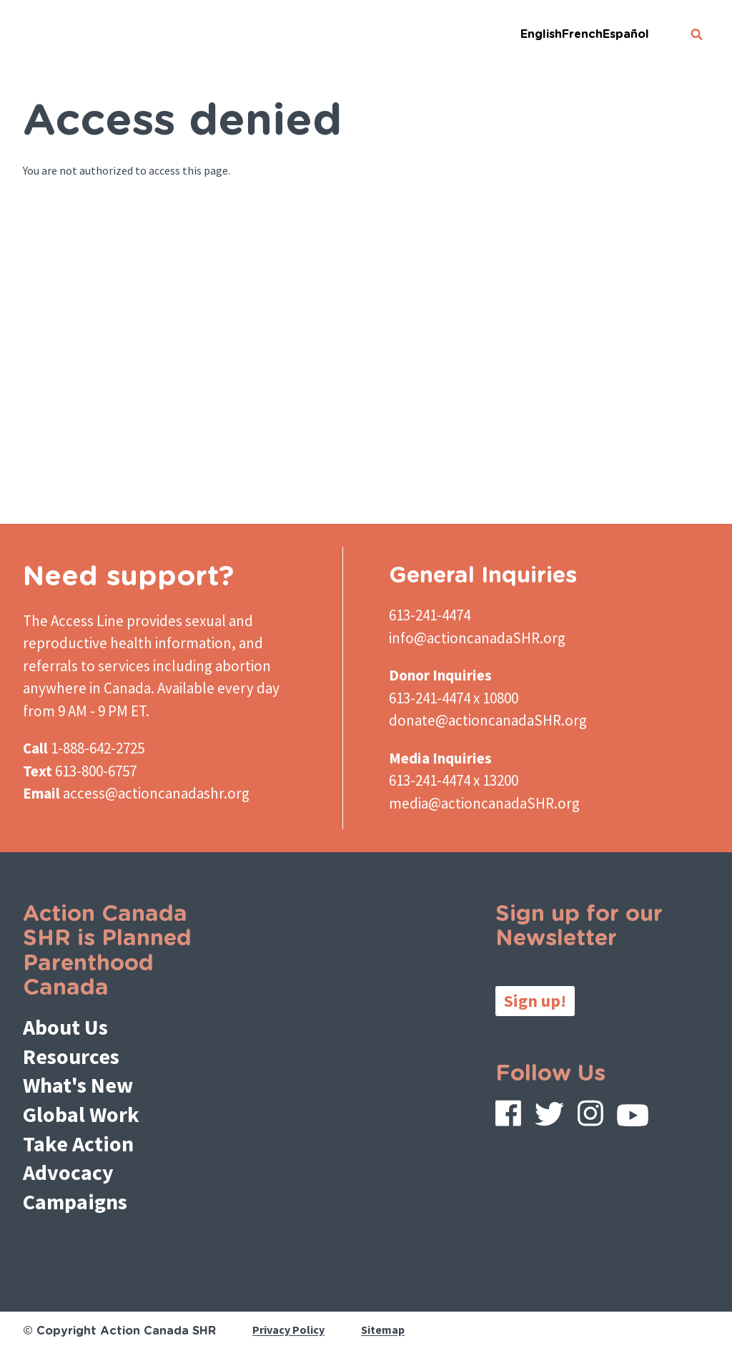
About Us (65, 1026)
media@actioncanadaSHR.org (484, 803)
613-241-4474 (429, 615)
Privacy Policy (288, 1330)
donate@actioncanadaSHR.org (488, 720)
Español (626, 34)
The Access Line (73, 620)
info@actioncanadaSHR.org (477, 638)
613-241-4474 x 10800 (453, 698)
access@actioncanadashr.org (156, 793)
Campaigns (75, 1201)
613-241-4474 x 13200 (453, 780)
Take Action (78, 1143)
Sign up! (535, 1001)
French (582, 34)
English (541, 34)
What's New (78, 1084)
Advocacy (68, 1172)
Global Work (81, 1114)
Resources (71, 1056)
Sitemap (383, 1330)
